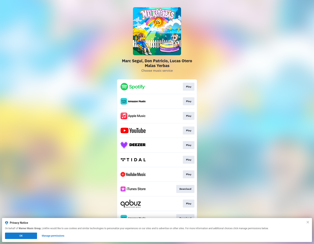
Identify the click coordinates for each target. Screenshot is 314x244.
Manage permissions (53, 235)
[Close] (308, 222)
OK (21, 235)
